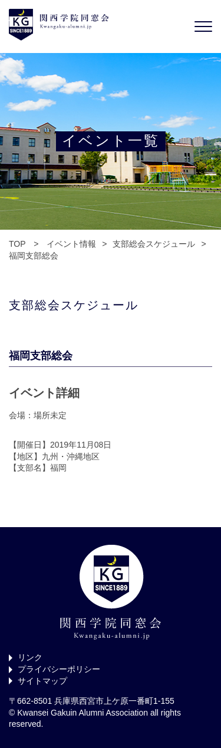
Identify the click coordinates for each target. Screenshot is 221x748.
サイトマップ (42, 681)
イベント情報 (71, 244)
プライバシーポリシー (59, 669)
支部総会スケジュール (154, 244)
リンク (30, 657)
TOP (17, 244)
